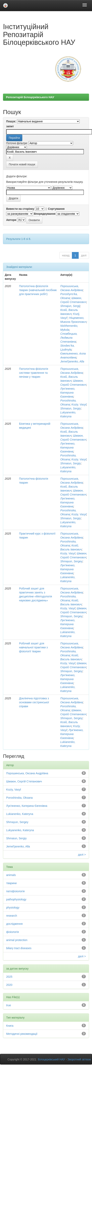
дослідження (14, 923)
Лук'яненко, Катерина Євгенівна (67, 392)
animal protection (16, 940)
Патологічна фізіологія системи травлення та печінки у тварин (33, 372)
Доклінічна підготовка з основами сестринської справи (34, 702)
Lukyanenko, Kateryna (20, 830)
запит (10, 126)
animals (11, 875)
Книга (9, 1025)
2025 (9, 976)
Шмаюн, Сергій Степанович (24, 781)
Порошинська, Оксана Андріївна (27, 773)
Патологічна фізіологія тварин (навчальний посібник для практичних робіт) (38, 290)
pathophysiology (16, 899)
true (8, 1005)
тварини (11, 883)
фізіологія (12, 931)
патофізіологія (15, 891)
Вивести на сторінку (20, 208)
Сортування (56, 208)
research (11, 915)
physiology (12, 907)
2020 (9, 984)
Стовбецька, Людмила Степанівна (68, 337)
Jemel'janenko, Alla (72, 361)
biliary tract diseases (18, 948)
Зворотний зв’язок (79, 1059)
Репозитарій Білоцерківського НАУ (30, 97)
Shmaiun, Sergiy (70, 408)
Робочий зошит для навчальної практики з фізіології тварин (33, 647)
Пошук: (11, 121)
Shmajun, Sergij (70, 306)
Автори (11, 219)
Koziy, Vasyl (78, 404)
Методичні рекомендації (21, 1033)
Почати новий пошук (22, 164)
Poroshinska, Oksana (19, 797)
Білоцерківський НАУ (51, 1059)
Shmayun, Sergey (71, 561)
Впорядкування (45, 213)
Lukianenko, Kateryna (19, 814)
